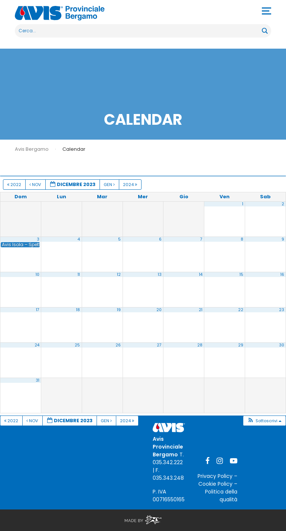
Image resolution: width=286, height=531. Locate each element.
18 (78, 310)
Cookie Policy (215, 484)
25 (77, 345)
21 (200, 310)
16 (282, 274)
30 (281, 345)
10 (37, 274)
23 (281, 310)
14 (200, 274)
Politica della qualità (221, 495)
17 (37, 310)
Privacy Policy (215, 476)
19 (119, 310)
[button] (264, 421)
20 (159, 310)
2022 (14, 185)
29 (240, 345)
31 (37, 380)
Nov (35, 185)
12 (119, 274)
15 (241, 274)
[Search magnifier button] (264, 31)
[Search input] (139, 31)
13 (160, 274)
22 (240, 310)
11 (79, 274)
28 (199, 345)
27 (159, 345)
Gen (110, 185)
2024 (130, 185)
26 (118, 345)
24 (37, 345)
